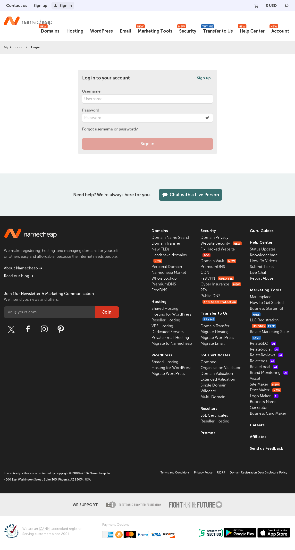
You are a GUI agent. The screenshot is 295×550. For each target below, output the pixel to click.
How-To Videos (263, 261)
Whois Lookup (164, 278)
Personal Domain (167, 267)
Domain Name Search (171, 237)
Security (186, 30)
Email (125, 31)
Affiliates (258, 436)
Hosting (74, 31)
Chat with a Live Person (190, 195)
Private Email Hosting (170, 337)
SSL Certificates (215, 355)
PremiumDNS (164, 284)
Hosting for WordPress (171, 314)
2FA (204, 290)
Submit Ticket (262, 267)
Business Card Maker (268, 413)
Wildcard (208, 391)
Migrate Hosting (214, 332)
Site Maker (265, 384)
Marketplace (260, 297)
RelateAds (262, 361)
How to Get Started (267, 303)
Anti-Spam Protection (219, 302)
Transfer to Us (217, 30)
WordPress (101, 31)
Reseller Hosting (166, 320)
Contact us (16, 5)
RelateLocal (264, 367)
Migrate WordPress (168, 373)
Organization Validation (221, 368)
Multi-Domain (213, 397)
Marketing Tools (154, 30)
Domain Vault (218, 261)
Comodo (209, 362)
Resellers (209, 408)
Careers (257, 425)
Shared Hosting (165, 308)
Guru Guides (262, 230)
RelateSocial (264, 349)
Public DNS (210, 296)
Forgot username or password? (110, 129)
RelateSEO (263, 343)
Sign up (40, 5)
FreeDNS (159, 290)
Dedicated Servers (168, 332)
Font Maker (265, 390)
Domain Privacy (214, 237)
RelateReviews (266, 355)
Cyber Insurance (221, 284)
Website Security (221, 243)
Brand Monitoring (269, 372)
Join (106, 312)
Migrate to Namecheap (172, 343)
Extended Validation (218, 379)
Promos (208, 432)
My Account (13, 47)
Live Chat (258, 272)
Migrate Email (213, 343)
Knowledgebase (264, 255)
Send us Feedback (266, 448)
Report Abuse (261, 278)
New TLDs (160, 249)
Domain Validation (217, 373)
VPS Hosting (162, 326)
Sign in (63, 5)
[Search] (286, 5)
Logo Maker (264, 396)
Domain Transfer (166, 243)
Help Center (251, 30)
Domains (49, 30)
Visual (255, 378)
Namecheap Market (169, 272)
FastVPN (217, 278)
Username (91, 91)
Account (279, 30)
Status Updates (263, 249)
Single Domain (213, 385)
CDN (205, 272)
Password (90, 110)
